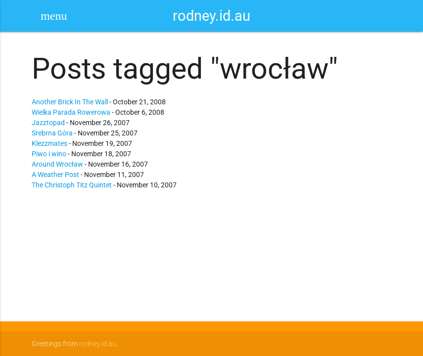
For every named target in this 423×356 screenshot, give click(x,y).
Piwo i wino (49, 154)
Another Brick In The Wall (70, 102)
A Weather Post (55, 174)
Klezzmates (49, 143)
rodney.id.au (211, 15)
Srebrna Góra (52, 133)
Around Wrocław (57, 164)
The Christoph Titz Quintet (72, 185)
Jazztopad (48, 123)
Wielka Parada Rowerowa (71, 112)
